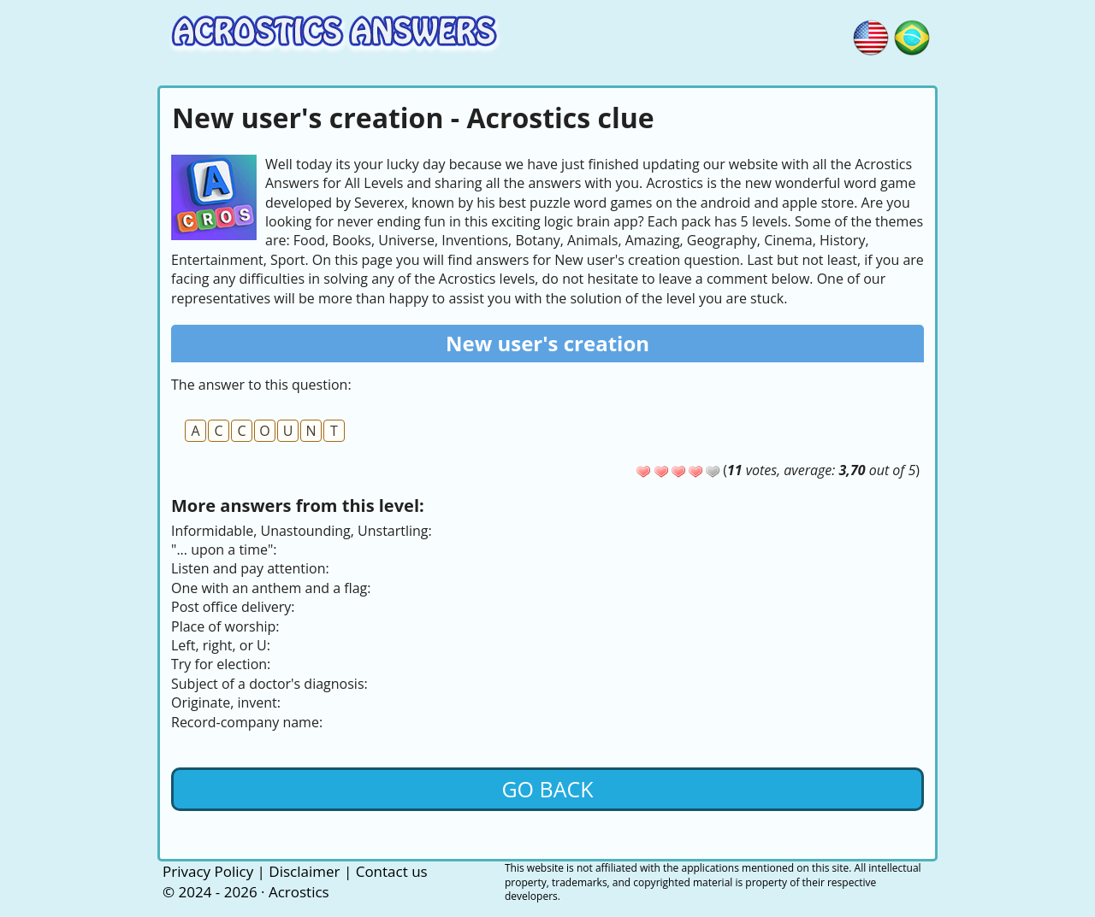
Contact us (392, 871)
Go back (547, 788)
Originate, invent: (226, 702)
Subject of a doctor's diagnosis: (269, 683)
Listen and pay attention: (250, 568)
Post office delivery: (233, 606)
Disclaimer (304, 871)
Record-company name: (247, 722)
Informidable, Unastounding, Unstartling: (301, 530)
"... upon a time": (224, 549)
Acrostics (299, 892)
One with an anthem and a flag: (270, 588)
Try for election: (220, 664)
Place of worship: (225, 626)
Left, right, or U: (220, 645)
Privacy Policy (208, 871)
